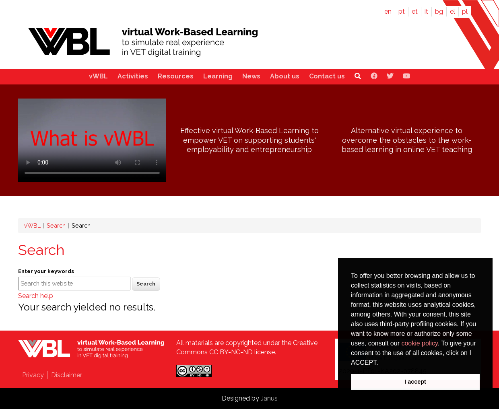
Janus (269, 398)
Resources (176, 76)
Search (56, 225)
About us (284, 76)
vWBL (98, 76)
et (415, 11)
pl (465, 11)
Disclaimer (66, 375)
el (452, 11)
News (251, 76)
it (426, 11)
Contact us (327, 76)
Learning (218, 76)
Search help (35, 296)
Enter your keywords (46, 271)
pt (401, 11)
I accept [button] (415, 381)
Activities (133, 76)
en (388, 11)
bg (439, 11)
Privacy (33, 375)
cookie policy (419, 343)
